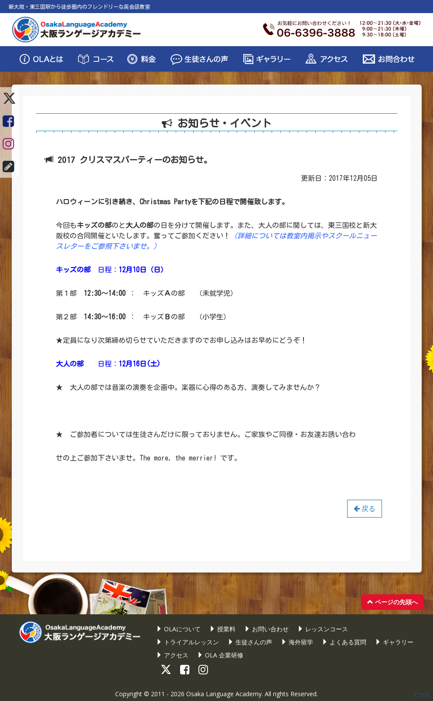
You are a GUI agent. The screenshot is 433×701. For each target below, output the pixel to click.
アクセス (172, 655)
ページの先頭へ (392, 602)
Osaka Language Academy (224, 694)
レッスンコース (322, 629)
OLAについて (178, 629)
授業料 (222, 629)
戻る (364, 508)
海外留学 (297, 642)
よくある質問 (344, 642)
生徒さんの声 (250, 642)
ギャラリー (394, 642)
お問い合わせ (266, 629)
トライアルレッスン (187, 642)
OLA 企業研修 (220, 655)
